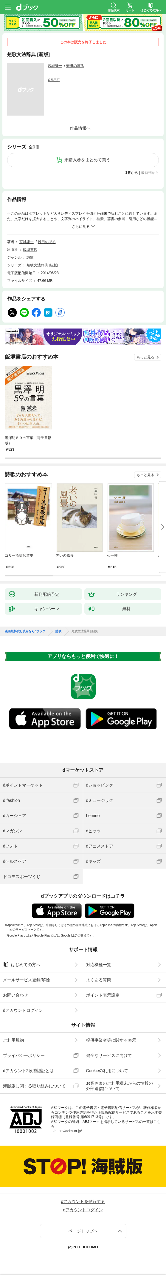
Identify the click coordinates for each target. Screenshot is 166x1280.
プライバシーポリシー (24, 1055)
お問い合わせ (15, 995)
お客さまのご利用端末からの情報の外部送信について (119, 1086)
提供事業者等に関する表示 (111, 1040)
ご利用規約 (13, 1040)
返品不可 (54, 80)
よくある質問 (98, 979)
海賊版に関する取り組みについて (34, 1085)
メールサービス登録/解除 (26, 979)
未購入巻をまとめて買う (87, 159)
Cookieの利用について (107, 1070)
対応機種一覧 (98, 964)
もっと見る (145, 357)
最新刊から (150, 172)
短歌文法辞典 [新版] (42, 265)
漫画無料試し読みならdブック (25, 631)
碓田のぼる (75, 66)
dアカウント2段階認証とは (28, 1070)
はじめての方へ (21, 965)
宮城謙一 (55, 66)
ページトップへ (83, 1231)
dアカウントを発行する (83, 1201)
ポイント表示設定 (103, 995)
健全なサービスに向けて (109, 1055)
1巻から (131, 172)
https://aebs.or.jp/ (68, 1131)
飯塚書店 (30, 250)
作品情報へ (80, 128)
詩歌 (30, 257)
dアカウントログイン (23, 1010)
